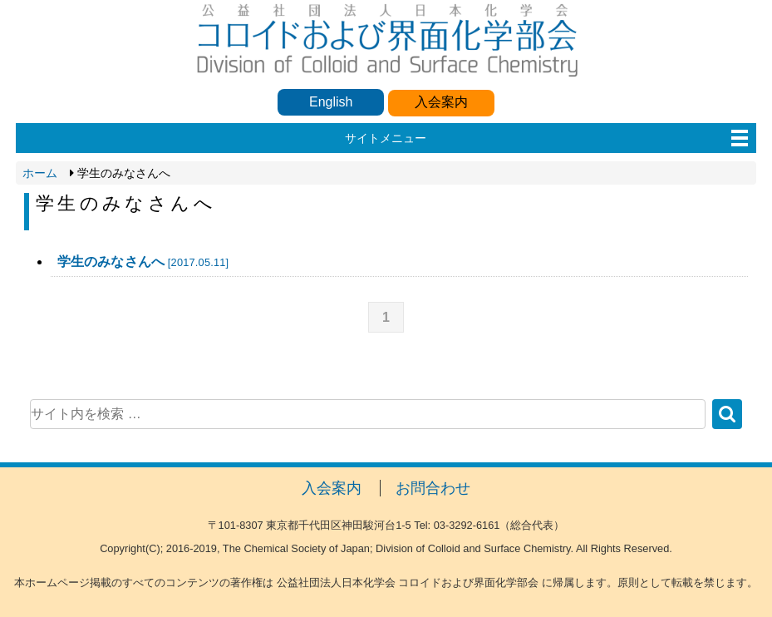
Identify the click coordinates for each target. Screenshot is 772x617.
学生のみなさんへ (143, 261)
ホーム (39, 173)
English (330, 102)
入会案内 (441, 102)
